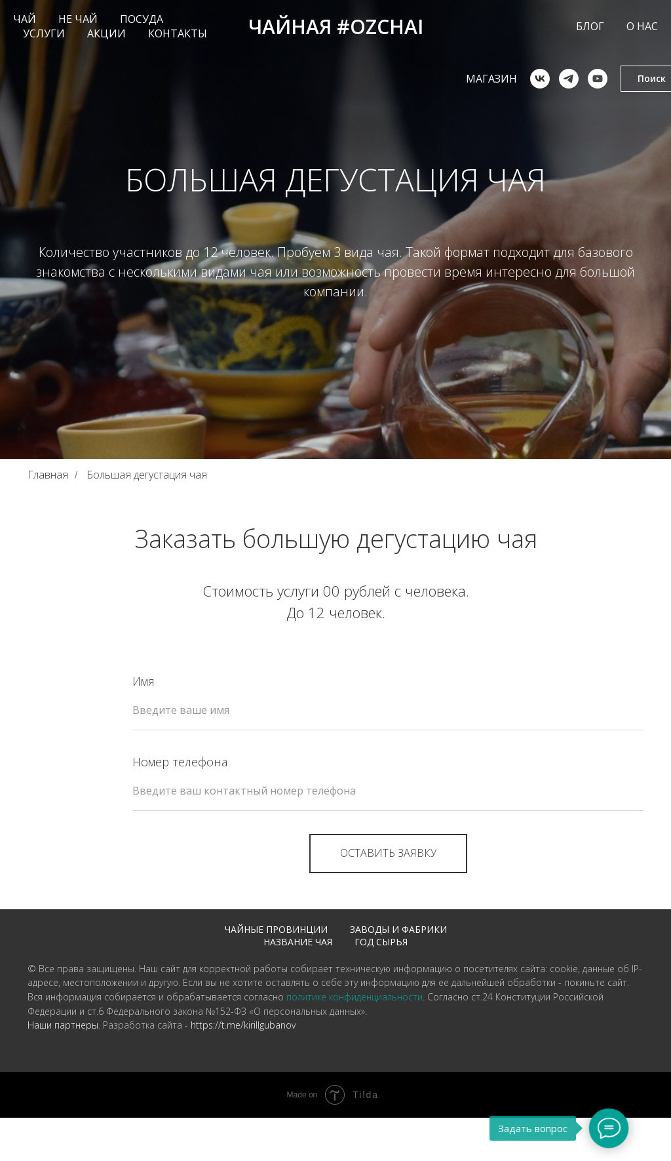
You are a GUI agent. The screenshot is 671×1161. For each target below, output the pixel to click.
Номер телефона (179, 762)
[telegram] (544, 79)
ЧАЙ (24, 19)
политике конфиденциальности (354, 1012)
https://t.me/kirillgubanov (243, 1040)
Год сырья (381, 941)
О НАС (642, 26)
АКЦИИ (106, 33)
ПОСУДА (141, 19)
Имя (143, 681)
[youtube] (573, 79)
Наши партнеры (63, 1040)
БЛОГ (590, 26)
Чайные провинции (276, 929)
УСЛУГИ (44, 33)
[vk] (515, 79)
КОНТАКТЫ (177, 33)
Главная (48, 475)
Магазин (466, 78)
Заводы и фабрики (398, 929)
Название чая (297, 941)
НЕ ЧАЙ (78, 19)
